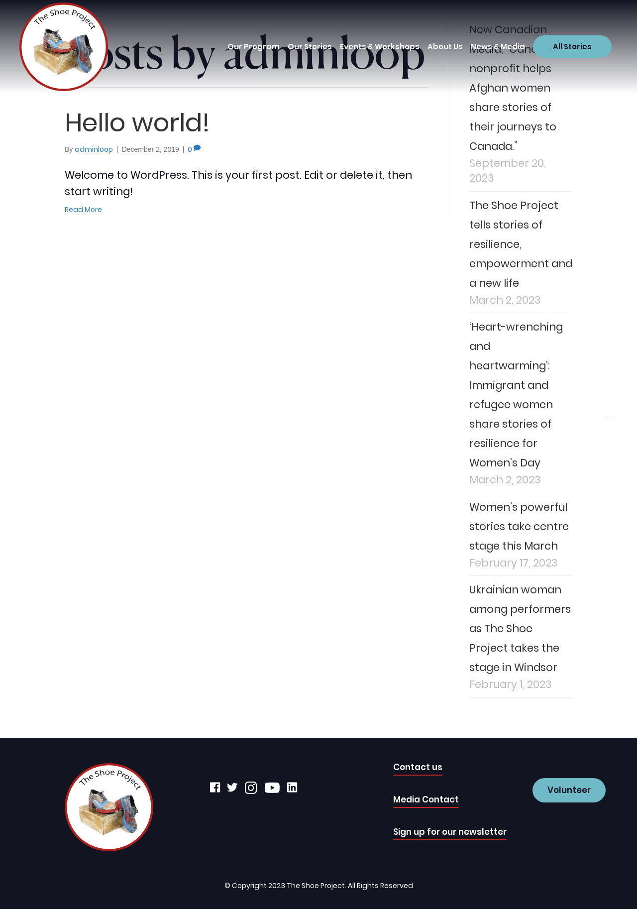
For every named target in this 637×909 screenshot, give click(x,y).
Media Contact (426, 799)
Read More (83, 210)
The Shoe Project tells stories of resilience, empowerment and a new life (520, 244)
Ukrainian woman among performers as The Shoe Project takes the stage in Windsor (520, 628)
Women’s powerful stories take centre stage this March (519, 526)
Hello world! (137, 122)
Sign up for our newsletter (450, 832)
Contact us (417, 767)
